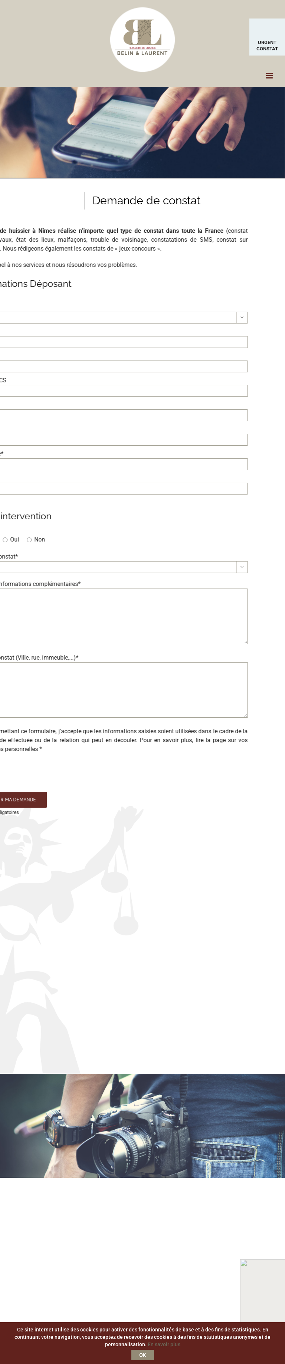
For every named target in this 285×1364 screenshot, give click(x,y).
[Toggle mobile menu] (270, 76)
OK (142, 1355)
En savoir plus (164, 1344)
